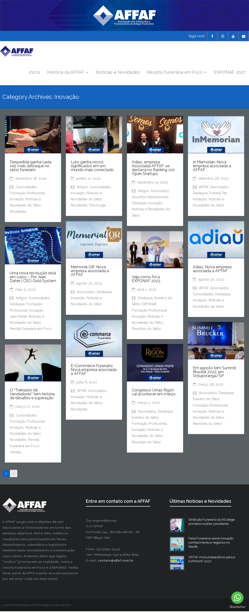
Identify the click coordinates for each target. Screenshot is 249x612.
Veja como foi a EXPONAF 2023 (146, 279)
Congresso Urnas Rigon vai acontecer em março (154, 393)
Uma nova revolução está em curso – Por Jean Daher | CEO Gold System (33, 277)
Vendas (15, 453)
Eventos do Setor (206, 400)
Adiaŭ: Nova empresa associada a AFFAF (212, 269)
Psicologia (97, 206)
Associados (160, 192)
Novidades (18, 212)
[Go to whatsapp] (237, 598)
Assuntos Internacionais (150, 198)
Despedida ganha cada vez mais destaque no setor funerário (30, 166)
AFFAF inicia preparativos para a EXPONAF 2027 (211, 560)
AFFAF (204, 188)
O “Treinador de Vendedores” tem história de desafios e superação (32, 395)
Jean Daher (18, 317)
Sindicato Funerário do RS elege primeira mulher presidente (211, 522)
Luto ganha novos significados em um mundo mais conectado (92, 166)
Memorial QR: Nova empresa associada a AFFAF (90, 271)
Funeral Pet (218, 194)
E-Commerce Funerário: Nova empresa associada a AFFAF (93, 370)
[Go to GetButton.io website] (237, 607)
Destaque (139, 204)
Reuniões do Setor (146, 329)
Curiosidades (26, 188)
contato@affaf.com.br (116, 561)
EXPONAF (149, 305)
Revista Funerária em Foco (30, 329)
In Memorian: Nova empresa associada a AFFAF (212, 166)
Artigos (82, 188)
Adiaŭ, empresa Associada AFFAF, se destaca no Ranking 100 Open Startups (153, 168)
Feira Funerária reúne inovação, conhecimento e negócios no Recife (211, 543)
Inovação (17, 200)
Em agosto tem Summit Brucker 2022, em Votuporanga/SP (214, 372)
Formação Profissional (27, 194)
